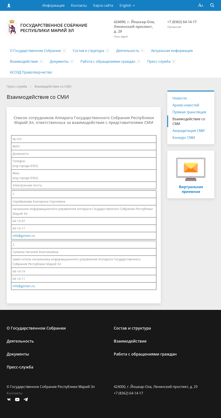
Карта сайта (103, 5)
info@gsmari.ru (24, 236)
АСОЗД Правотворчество (31, 72)
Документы (59, 61)
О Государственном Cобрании (35, 50)
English (125, 5)
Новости (179, 98)
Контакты (79, 5)
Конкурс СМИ (183, 137)
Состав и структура (88, 50)
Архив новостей (185, 105)
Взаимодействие (24, 61)
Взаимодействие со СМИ (53, 86)
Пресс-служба (158, 61)
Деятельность (127, 50)
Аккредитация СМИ (188, 130)
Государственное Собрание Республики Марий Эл (47, 27)
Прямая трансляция (189, 112)
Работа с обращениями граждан (108, 61)
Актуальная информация (172, 50)
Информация (53, 5)
